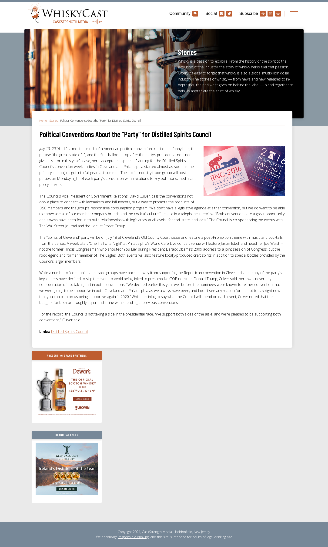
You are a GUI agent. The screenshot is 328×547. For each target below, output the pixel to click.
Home (43, 121)
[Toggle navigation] (294, 14)
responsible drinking (133, 537)
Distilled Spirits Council (69, 331)
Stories (53, 121)
